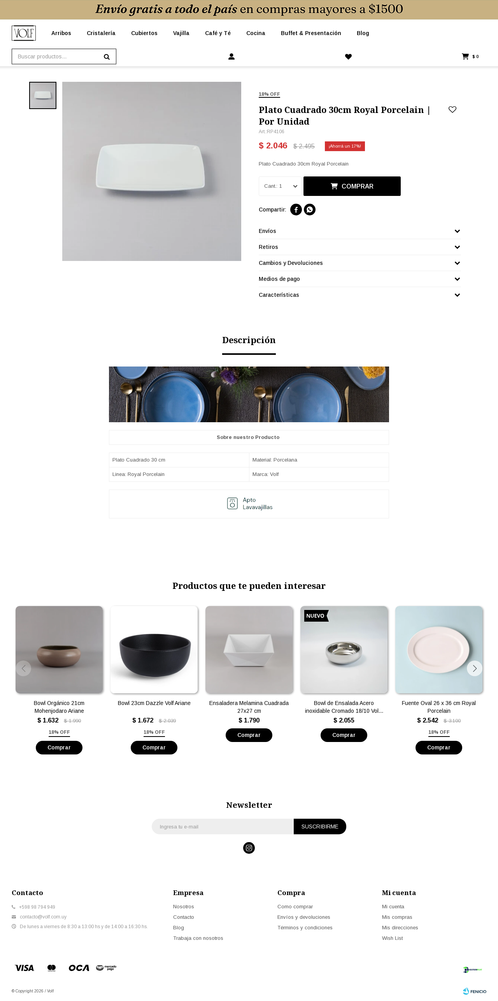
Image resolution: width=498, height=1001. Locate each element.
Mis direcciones (400, 928)
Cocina (255, 33)
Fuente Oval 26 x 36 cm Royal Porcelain (439, 707)
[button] (474, 668)
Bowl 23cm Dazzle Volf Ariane (154, 703)
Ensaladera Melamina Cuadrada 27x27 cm (249, 707)
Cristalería (101, 33)
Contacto (183, 917)
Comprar (358, 186)
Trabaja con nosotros (198, 938)
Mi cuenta (393, 906)
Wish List (392, 938)
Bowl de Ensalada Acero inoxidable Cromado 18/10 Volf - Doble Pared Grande (344, 707)
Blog (363, 33)
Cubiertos (144, 33)
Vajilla (181, 33)
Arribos (61, 33)
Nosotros (183, 906)
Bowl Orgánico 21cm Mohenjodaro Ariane (59, 707)
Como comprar (295, 906)
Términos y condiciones (305, 928)
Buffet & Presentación (311, 33)
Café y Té (218, 33)
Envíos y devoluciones (303, 917)
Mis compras (397, 917)
